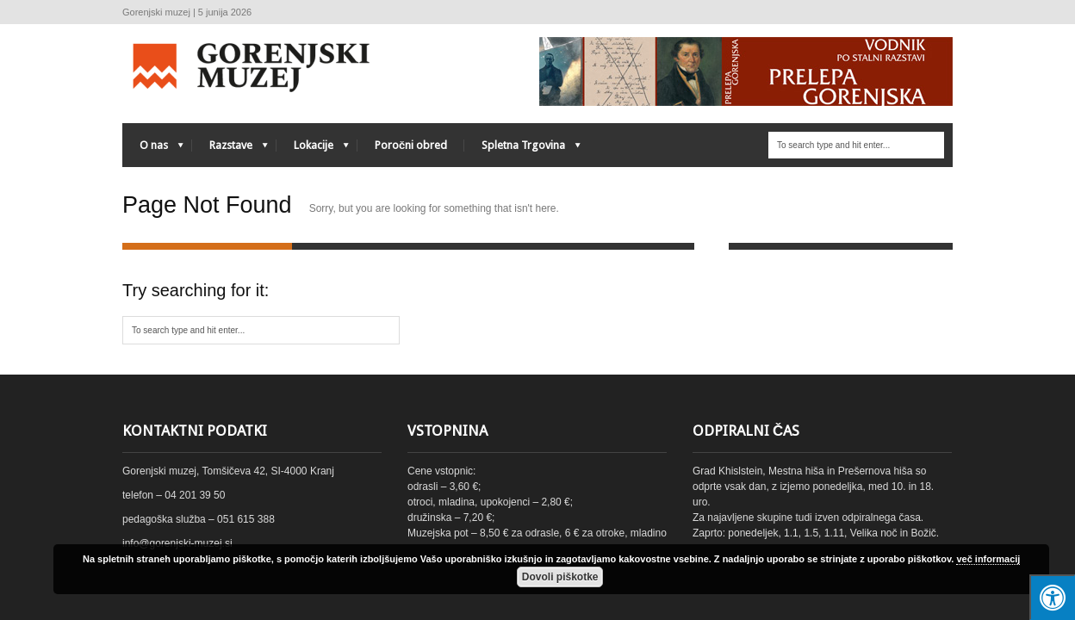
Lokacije (313, 149)
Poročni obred (411, 145)
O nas (152, 149)
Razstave (230, 149)
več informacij (988, 559)
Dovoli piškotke (560, 577)
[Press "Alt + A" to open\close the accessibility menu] (1052, 597)
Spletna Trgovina (522, 149)
